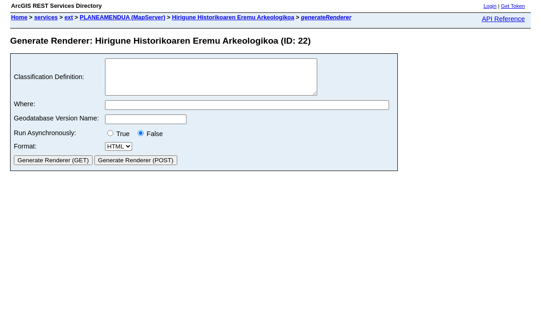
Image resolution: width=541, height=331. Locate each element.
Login (489, 6)
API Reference (503, 19)
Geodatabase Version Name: (56, 125)
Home (19, 17)
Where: (24, 110)
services (46, 17)
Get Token (513, 6)
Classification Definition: (49, 80)
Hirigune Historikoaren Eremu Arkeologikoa (233, 17)
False (150, 140)
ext (68, 17)
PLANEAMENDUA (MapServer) (122, 17)
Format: (25, 153)
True (120, 140)
